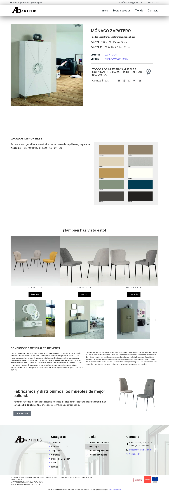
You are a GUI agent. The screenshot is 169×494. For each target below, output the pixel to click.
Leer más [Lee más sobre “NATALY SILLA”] (134, 294)
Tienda (139, 10)
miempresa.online (114, 489)
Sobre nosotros (122, 10)
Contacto (153, 10)
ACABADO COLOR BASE (116, 59)
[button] (119, 80)
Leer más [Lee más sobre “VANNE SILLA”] (35, 294)
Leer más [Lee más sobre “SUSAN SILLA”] (84, 294)
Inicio (105, 10)
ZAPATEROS (111, 55)
